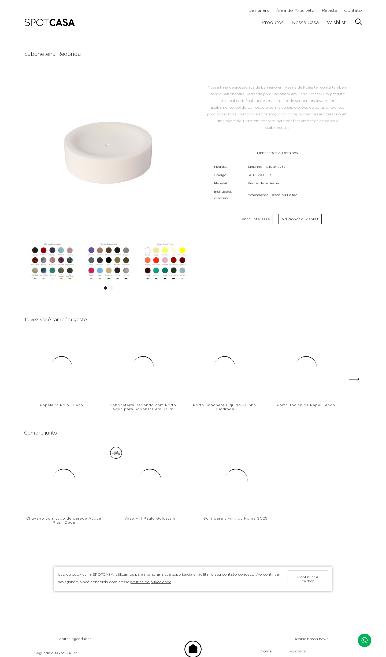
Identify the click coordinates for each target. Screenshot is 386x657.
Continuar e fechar (307, 579)
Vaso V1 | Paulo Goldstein (149, 518)
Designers (258, 10)
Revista (329, 10)
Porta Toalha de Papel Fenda (306, 405)
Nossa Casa (305, 22)
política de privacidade (150, 582)
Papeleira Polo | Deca (61, 405)
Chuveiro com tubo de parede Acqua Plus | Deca (63, 520)
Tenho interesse (255, 220)
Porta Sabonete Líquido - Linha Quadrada (224, 407)
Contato (353, 10)
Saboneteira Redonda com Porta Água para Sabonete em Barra (143, 407)
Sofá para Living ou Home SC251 (236, 518)
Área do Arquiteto (295, 10)
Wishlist (336, 22)
